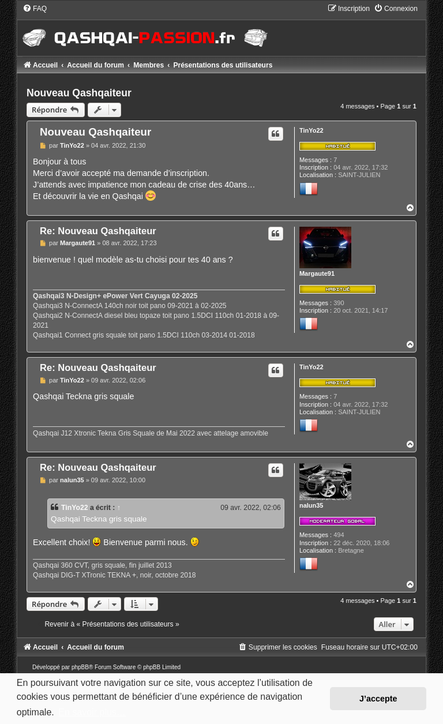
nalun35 (311, 505)
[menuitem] (34, 9)
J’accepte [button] (378, 698)
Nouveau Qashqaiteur (79, 93)
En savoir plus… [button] (92, 712)
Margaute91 (317, 273)
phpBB (80, 667)
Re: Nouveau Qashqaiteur (98, 231)
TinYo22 (311, 130)
